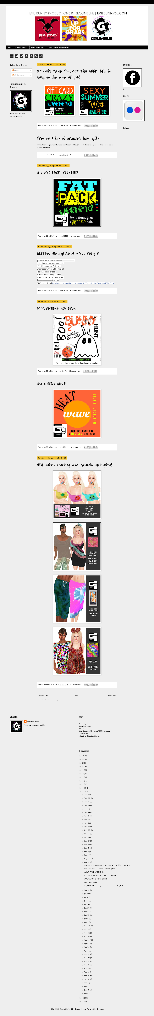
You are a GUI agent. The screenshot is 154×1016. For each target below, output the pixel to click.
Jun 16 (86, 915)
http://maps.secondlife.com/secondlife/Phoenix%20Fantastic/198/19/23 (83, 283)
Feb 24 (87, 972)
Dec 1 (86, 809)
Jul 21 (86, 897)
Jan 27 (87, 986)
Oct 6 (86, 837)
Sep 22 (87, 844)
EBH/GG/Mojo (33, 721)
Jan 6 (86, 993)
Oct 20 (87, 830)
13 (83, 791)
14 (83, 788)
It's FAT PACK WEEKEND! (57, 173)
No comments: (75, 125)
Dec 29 (87, 795)
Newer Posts (43, 696)
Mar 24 (87, 958)
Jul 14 (86, 901)
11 (83, 1001)
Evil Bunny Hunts (38, 47)
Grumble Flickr (21, 47)
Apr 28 (87, 940)
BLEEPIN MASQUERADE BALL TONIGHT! (68, 254)
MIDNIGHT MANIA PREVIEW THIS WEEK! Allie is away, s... (107, 865)
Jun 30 (87, 908)
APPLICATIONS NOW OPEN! (56, 308)
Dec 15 (87, 802)
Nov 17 (87, 816)
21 (83, 763)
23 (83, 756)
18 (83, 774)
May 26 (87, 926)
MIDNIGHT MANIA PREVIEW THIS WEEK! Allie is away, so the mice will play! (74, 74)
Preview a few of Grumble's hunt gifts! (68, 138)
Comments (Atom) (55, 700)
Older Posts (111, 696)
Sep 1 (86, 855)
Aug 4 (86, 890)
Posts (15, 70)
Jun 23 (87, 911)
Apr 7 (86, 951)
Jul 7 (86, 904)
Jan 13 (86, 990)
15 (83, 784)
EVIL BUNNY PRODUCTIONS (58, 47)
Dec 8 (86, 805)
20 (83, 766)
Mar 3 (86, 969)
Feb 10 (87, 979)
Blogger (100, 1009)
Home (9, 47)
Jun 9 (86, 919)
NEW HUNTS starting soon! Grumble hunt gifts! (74, 465)
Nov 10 (87, 819)
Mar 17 (87, 961)
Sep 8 (86, 852)
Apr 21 (87, 944)
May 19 (87, 929)
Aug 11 (87, 862)
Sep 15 (87, 848)
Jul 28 (86, 894)
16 (83, 781)
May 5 (86, 936)
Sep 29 (87, 841)
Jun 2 (86, 922)
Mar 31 (87, 954)
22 (83, 759)
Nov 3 (86, 823)
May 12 (87, 933)
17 (83, 777)
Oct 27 (87, 827)
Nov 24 (87, 812)
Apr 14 (86, 947)
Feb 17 (87, 976)
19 (83, 770)
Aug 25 (87, 859)
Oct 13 (87, 834)
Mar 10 (87, 965)
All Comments (18, 75)
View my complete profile (34, 725)
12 (83, 998)
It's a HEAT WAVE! (51, 384)
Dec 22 (87, 798)
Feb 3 (86, 983)
